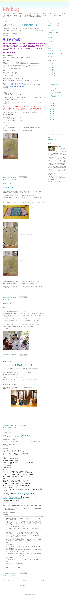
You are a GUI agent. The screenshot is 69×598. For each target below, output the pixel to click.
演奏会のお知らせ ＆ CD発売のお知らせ (20, 25)
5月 (52, 99)
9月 (52, 77)
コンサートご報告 (52, 25)
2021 (51, 111)
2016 (51, 122)
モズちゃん (50, 44)
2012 (51, 130)
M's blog (11, 9)
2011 (51, 132)
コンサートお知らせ (11, 179)
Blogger (43, 594)
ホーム (24, 580)
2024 (51, 67)
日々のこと (14, 357)
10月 (52, 75)
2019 (51, 115)
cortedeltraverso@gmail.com (19, 83)
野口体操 (50, 56)
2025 (51, 65)
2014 (51, 126)
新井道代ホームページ (53, 139)
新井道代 (59, 146)
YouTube (50, 41)
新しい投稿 (6, 580)
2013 (51, 128)
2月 (52, 105)
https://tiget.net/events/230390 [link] (21, 493)
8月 (52, 79)
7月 (52, 81)
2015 (51, 124)
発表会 (49, 48)
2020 (51, 113)
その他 (8, 299)
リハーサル (9, 357)
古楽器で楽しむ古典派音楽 (54, 50)
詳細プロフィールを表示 (54, 181)
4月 (52, 101)
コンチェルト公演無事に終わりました (20, 365)
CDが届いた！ (9, 188)
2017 (51, 119)
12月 (52, 70)
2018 (51, 117)
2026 (51, 63)
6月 (52, 83)
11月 (52, 73)
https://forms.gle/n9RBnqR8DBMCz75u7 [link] (13, 86)
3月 (52, 103)
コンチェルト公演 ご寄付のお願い (18, 436)
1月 (52, 107)
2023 (51, 69)
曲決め (6, 308)
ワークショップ (51, 32)
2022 (51, 109)
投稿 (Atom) (25, 585)
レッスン (50, 37)
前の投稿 (42, 580)
